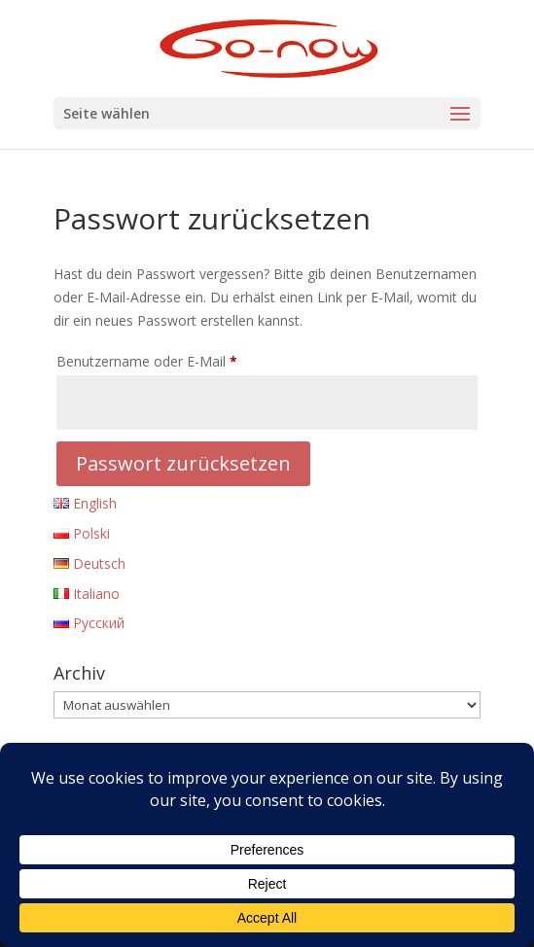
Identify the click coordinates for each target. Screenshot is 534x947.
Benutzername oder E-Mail (182, 359)
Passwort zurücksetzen (183, 463)
